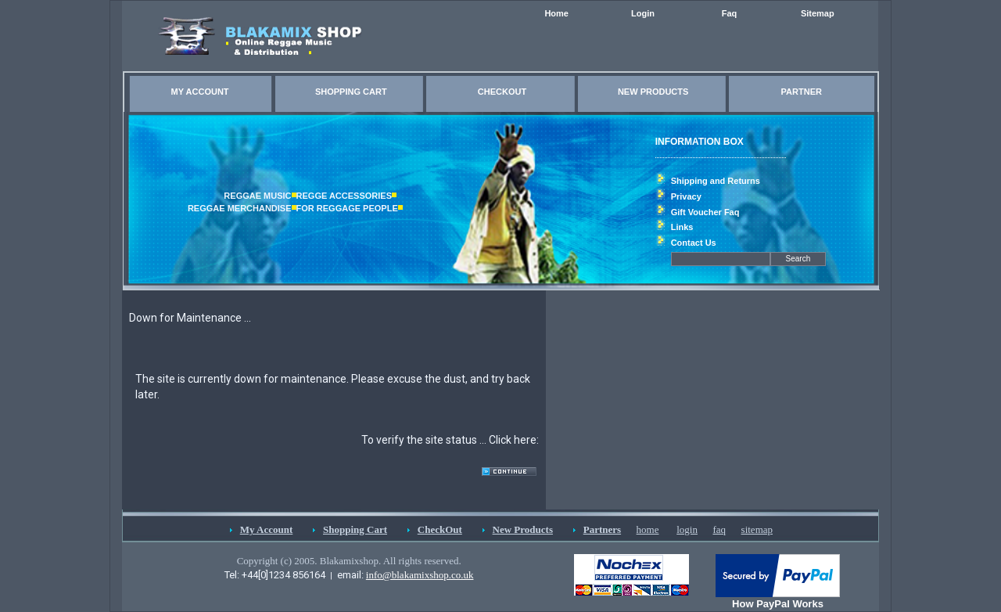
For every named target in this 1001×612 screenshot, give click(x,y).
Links (682, 227)
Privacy (686, 196)
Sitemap (817, 13)
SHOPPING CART (351, 91)
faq (719, 529)
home (648, 529)
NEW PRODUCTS (653, 91)
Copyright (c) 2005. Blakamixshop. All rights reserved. (349, 561)
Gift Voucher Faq (705, 212)
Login (643, 13)
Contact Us (693, 242)
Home (556, 13)
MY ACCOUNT (200, 91)
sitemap (757, 529)
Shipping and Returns (715, 180)
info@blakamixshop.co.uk (420, 575)
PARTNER (801, 91)
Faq (729, 13)
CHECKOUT (502, 91)
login (687, 529)
